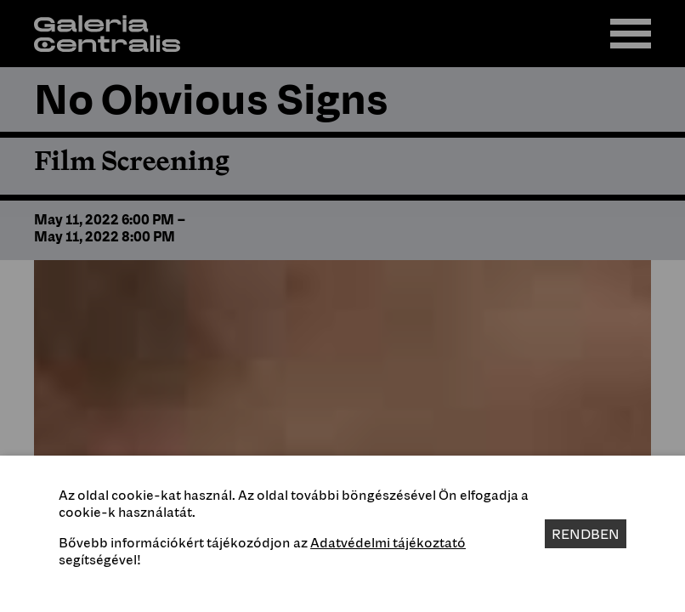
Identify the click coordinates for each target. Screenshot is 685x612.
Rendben (586, 533)
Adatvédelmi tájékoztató (388, 542)
